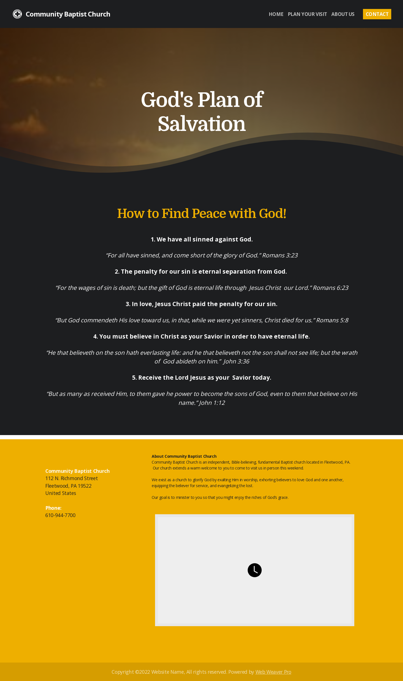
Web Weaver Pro (273, 671)
